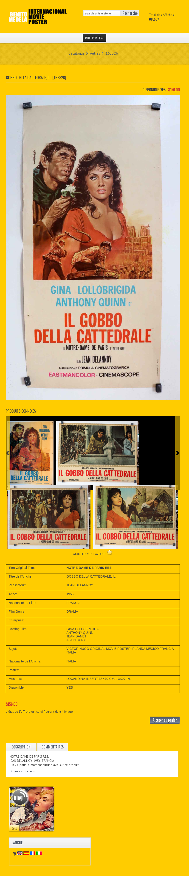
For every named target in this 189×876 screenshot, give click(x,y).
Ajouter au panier (165, 720)
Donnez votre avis (22, 771)
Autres (95, 53)
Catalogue (76, 53)
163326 (112, 53)
